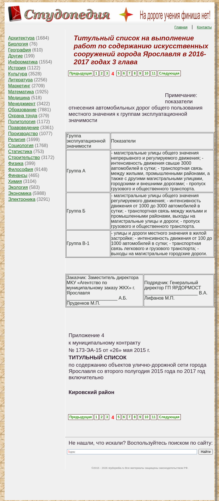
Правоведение (23, 127)
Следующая (169, 73)
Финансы (17, 175)
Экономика (20, 193)
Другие (15, 55)
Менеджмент (22, 103)
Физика (16, 163)
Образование (22, 109)
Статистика (20, 151)
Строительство (24, 157)
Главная (181, 27)
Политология (22, 121)
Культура (17, 73)
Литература (20, 79)
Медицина (19, 97)
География (19, 50)
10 (146, 73)
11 (153, 73)
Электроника (22, 199)
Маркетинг (19, 85)
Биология (18, 44)
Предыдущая (80, 73)
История (17, 67)
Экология (18, 187)
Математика (21, 91)
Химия (15, 181)
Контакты (204, 27)
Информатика (23, 61)
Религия (16, 139)
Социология (21, 145)
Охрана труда (22, 115)
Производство (23, 133)
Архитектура (21, 38)
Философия (20, 169)
